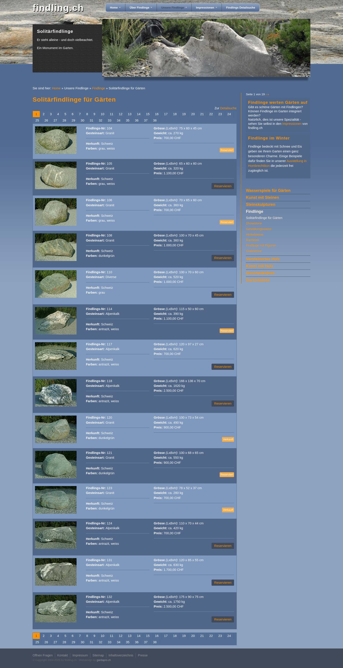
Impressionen (206, 7)
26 (46, 120)
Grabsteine (254, 251)
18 (175, 114)
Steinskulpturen (260, 204)
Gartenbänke (258, 280)
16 (157, 114)
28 (64, 120)
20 (193, 114)
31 (91, 120)
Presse (142, 655)
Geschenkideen (260, 273)
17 (166, 114)
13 (129, 114)
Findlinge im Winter (269, 138)
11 (111, 114)
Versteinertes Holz (263, 259)
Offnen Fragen (43, 655)
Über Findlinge (141, 7)
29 (73, 120)
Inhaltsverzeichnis (120, 655)
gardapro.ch (104, 660)
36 (136, 120)
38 (154, 120)
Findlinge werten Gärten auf (277, 102)
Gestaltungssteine (259, 229)
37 (145, 120)
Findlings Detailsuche (240, 7)
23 (220, 114)
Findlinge (98, 88)
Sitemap (98, 655)
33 (109, 120)
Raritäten (252, 240)
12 (120, 114)
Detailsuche (228, 108)
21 (202, 114)
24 (229, 114)
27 (55, 120)
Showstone (254, 223)
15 (147, 114)
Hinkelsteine (254, 234)
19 (184, 114)
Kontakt (62, 655)
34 (118, 120)
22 (211, 114)
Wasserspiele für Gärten (268, 190)
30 (82, 120)
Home (115, 7)
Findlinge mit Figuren (261, 245)
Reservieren (222, 186)
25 (37, 120)
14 (138, 114)
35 (127, 120)
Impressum (80, 655)
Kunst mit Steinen (262, 197)
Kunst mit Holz (259, 266)
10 (102, 114)
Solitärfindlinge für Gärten (264, 218)
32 (100, 120)
